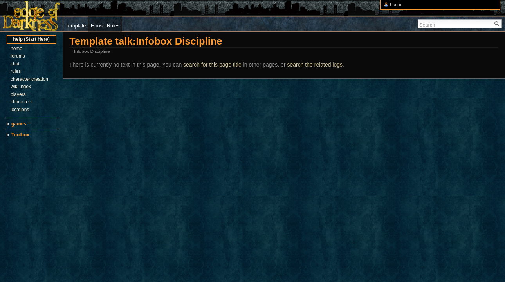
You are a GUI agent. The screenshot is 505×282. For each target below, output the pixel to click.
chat (15, 64)
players (18, 94)
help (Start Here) (31, 39)
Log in (396, 4)
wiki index (21, 86)
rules (16, 71)
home (16, 48)
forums (18, 56)
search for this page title (212, 64)
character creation (29, 79)
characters (21, 102)
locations (20, 109)
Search (427, 25)
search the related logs (315, 64)
